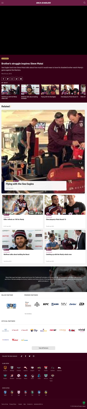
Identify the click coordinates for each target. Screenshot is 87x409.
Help (24, 404)
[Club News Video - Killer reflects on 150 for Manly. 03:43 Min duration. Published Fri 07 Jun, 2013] (22, 211)
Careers (20, 404)
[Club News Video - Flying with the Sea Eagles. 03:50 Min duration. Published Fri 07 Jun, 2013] (43, 151)
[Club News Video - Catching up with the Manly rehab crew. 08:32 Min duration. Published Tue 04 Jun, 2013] (65, 247)
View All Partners (43, 348)
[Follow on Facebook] (25, 356)
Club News (5, 58)
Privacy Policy (12, 404)
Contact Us (30, 404)
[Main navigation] (2, 3)
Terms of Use (4, 404)
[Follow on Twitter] (29, 356)
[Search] (85, 3)
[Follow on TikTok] (21, 356)
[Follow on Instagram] (33, 356)
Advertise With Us (38, 404)
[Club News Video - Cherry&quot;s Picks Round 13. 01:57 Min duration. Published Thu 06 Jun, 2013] (65, 211)
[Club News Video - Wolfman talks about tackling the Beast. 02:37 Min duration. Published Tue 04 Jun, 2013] (22, 247)
